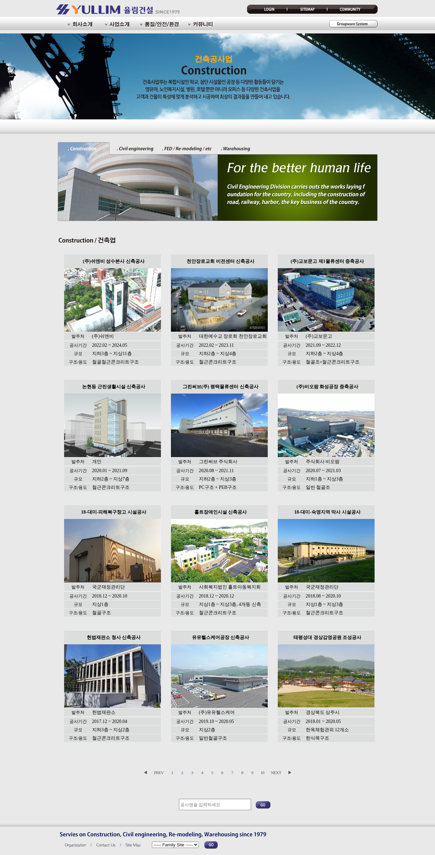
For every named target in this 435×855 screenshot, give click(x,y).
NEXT (276, 772)
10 (262, 772)
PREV (159, 772)
